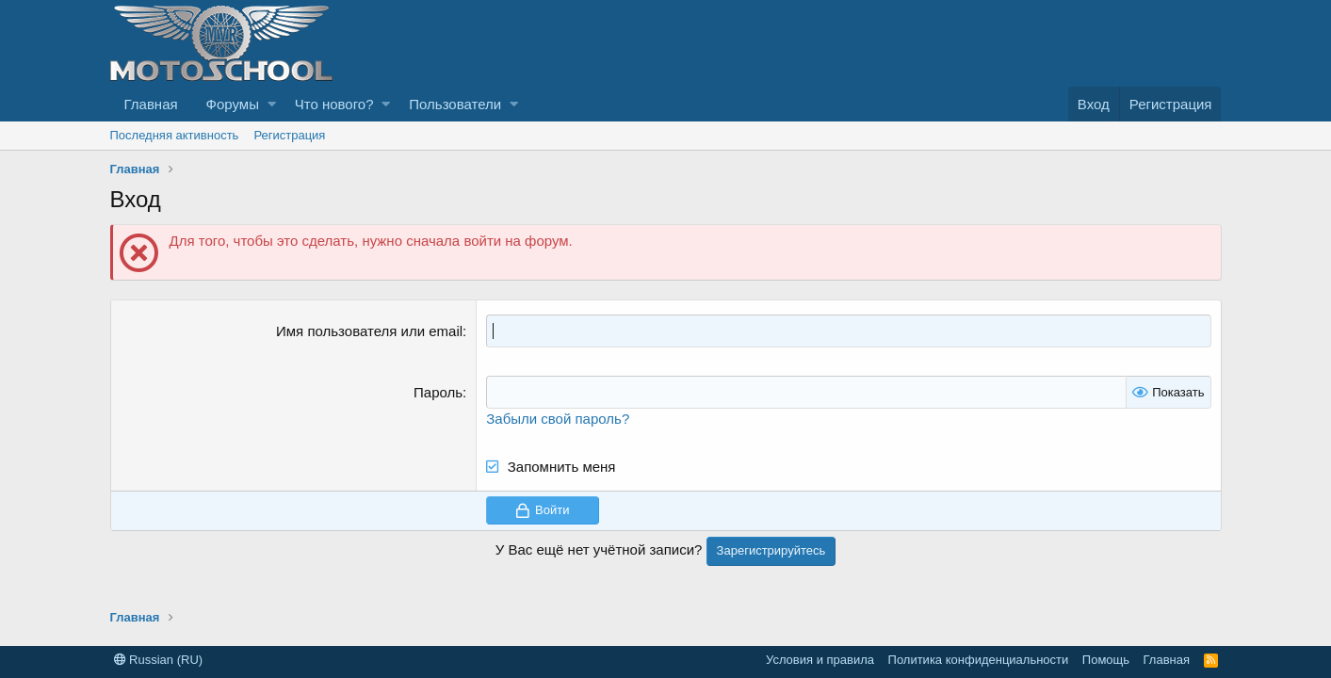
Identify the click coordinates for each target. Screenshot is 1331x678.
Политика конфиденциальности (978, 660)
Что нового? (334, 104)
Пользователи (455, 104)
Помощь (1105, 660)
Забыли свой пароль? (557, 419)
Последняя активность (174, 135)
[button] (272, 104)
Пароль (438, 392)
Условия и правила (820, 660)
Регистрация (289, 135)
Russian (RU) (158, 660)
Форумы (232, 104)
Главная (151, 104)
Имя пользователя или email (369, 331)
